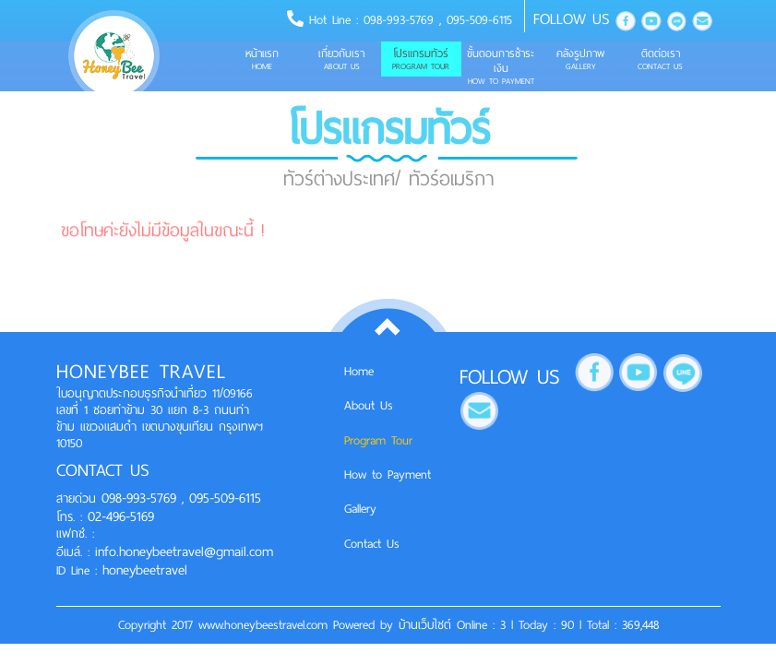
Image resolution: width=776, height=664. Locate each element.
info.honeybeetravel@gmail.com (184, 551)
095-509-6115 (479, 19)
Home (359, 371)
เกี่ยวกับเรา (341, 59)
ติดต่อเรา (659, 59)
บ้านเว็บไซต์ (428, 624)
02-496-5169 (118, 516)
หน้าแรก (262, 59)
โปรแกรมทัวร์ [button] (420, 59)
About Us (368, 405)
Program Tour (378, 440)
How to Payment (387, 474)
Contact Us (372, 543)
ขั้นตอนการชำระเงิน (501, 66)
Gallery (360, 508)
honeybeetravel (144, 570)
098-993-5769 (401, 19)
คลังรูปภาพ (580, 59)
